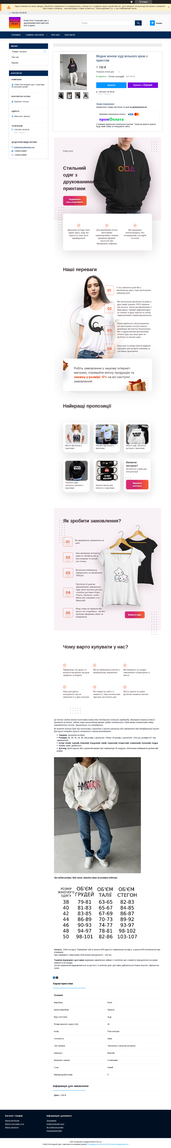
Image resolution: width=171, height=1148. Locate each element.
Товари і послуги (34, 35)
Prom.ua (98, 1142)
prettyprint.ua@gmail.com (24, 147)
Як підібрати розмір (55, 1127)
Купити (111, 85)
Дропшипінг (51, 1121)
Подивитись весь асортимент (74, 200)
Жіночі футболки (12, 1121)
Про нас (55, 35)
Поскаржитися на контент (97, 1144)
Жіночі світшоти (11, 1127)
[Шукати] (138, 23)
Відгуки (15, 63)
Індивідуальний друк (55, 1124)
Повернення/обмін (54, 1131)
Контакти (70, 35)
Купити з (142, 85)
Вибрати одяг (134, 615)
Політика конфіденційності (118, 1144)
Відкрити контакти (137, 484)
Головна (15, 35)
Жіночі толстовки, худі (14, 1124)
